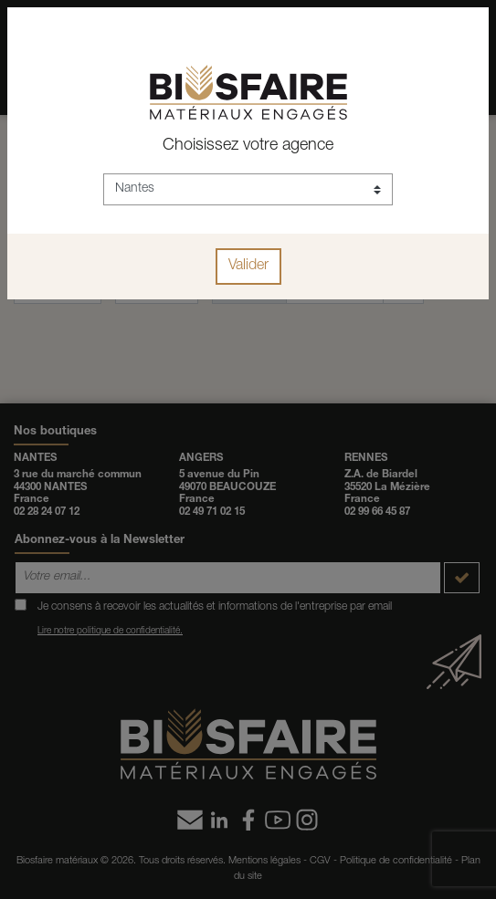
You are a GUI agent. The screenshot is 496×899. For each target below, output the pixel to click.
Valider (248, 266)
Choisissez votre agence (248, 146)
